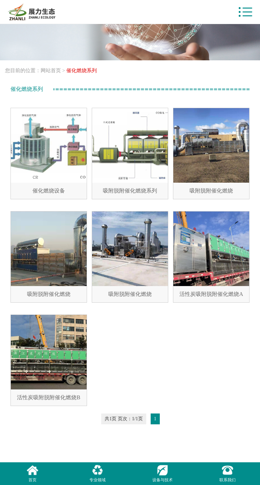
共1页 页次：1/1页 (124, 418)
